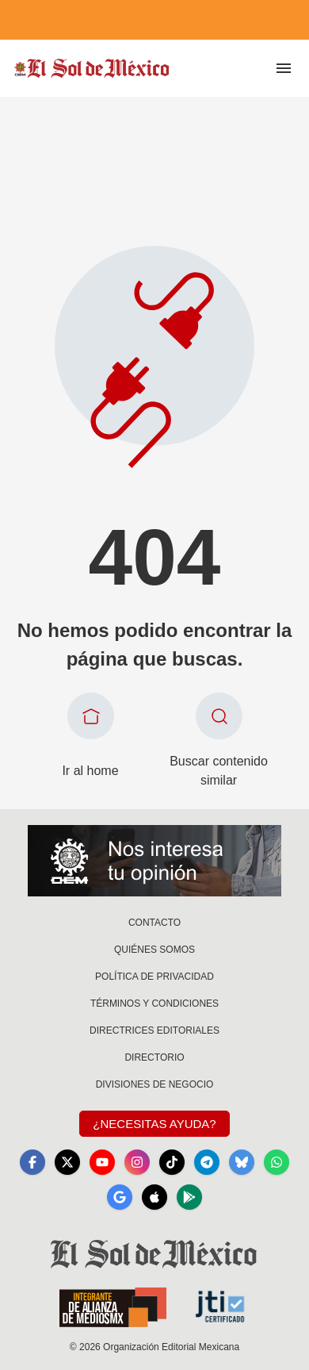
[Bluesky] (241, 1162)
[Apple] (154, 1197)
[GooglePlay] (189, 1197)
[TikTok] (172, 1162)
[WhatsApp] (276, 1162)
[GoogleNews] (119, 1197)
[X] (67, 1162)
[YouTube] (102, 1162)
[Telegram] (206, 1162)
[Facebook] (32, 1162)
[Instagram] (137, 1162)
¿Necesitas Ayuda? (154, 1123)
